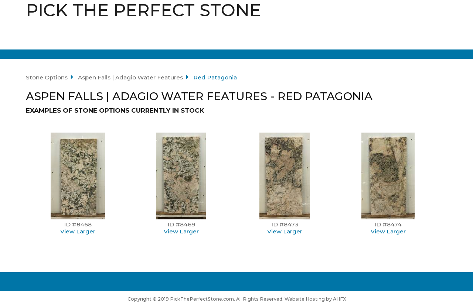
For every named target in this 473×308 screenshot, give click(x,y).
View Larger (77, 231)
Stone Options (47, 77)
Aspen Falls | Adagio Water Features (130, 77)
